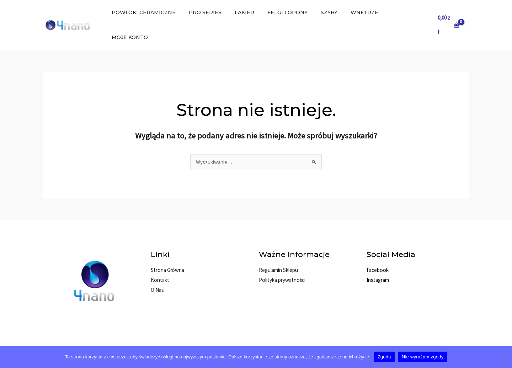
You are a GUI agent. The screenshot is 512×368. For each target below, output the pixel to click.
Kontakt (160, 255)
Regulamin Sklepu (278, 245)
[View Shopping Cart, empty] (448, 12)
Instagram (378, 255)
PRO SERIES (215, 12)
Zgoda (384, 356)
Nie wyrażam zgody (423, 356)
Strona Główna (167, 245)
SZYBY (330, 12)
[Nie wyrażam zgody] (503, 357)
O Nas (157, 265)
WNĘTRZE (362, 12)
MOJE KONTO (404, 12)
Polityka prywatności (282, 255)
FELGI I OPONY (292, 12)
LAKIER (252, 12)
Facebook (377, 245)
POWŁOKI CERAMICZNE (158, 12)
